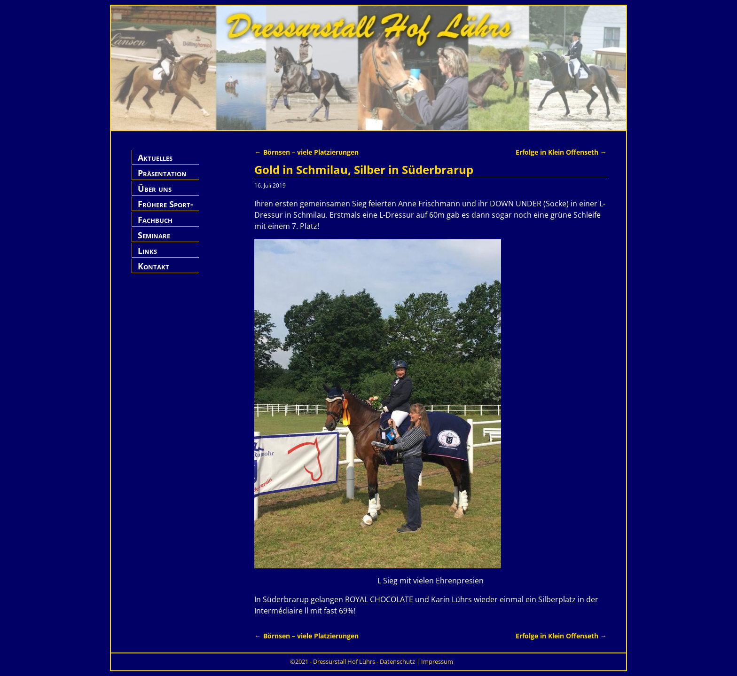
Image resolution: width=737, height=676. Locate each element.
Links (147, 250)
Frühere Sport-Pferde (165, 209)
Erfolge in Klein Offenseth (561, 152)
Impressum (437, 661)
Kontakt (153, 266)
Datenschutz (397, 661)
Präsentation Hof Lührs (162, 178)
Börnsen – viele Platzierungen (306, 152)
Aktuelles (155, 157)
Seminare (154, 235)
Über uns (155, 188)
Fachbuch (155, 219)
